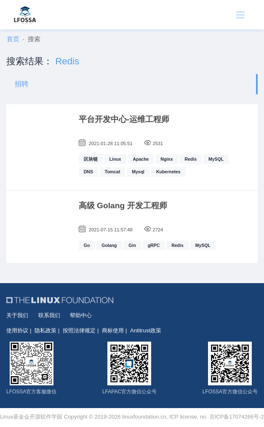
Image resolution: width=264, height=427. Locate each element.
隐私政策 (45, 330)
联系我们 (49, 315)
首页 (13, 38)
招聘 (21, 84)
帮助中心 (81, 315)
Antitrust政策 (145, 330)
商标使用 (113, 330)
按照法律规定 (79, 330)
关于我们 (17, 315)
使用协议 (17, 330)
